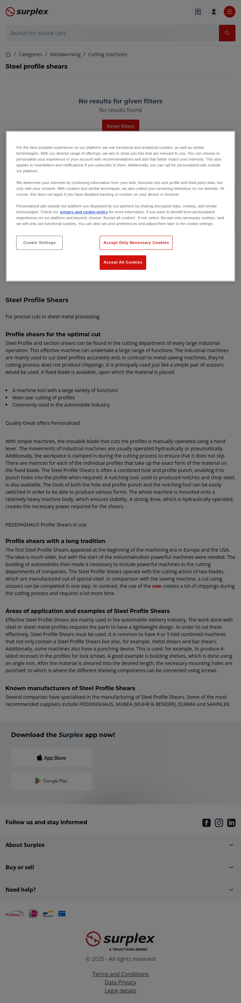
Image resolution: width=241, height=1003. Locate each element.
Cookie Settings (39, 242)
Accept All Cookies (122, 262)
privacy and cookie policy (84, 212)
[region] (120, 206)
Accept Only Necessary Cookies (136, 242)
